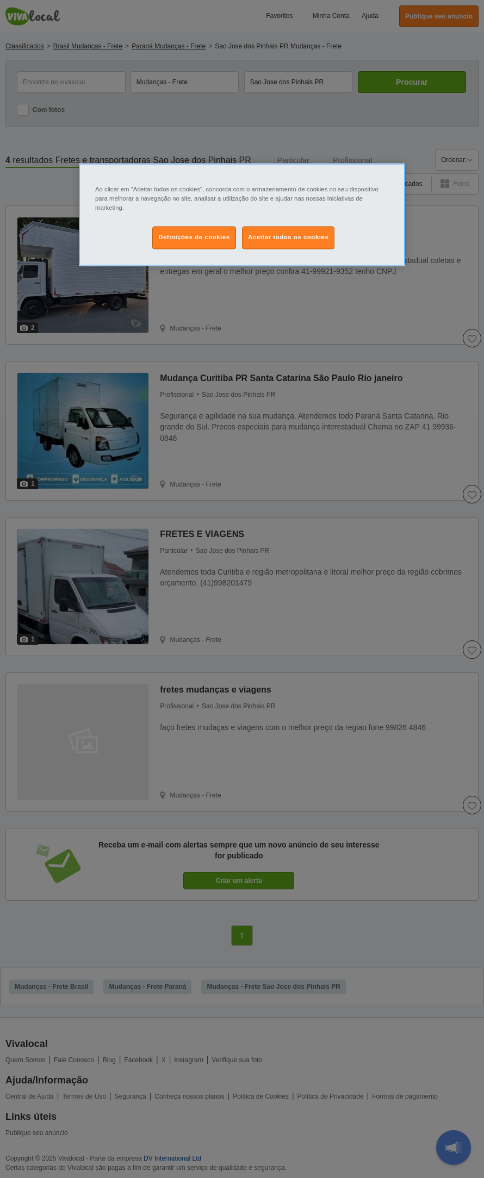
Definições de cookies (193, 237)
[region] (242, 214)
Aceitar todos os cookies (288, 237)
